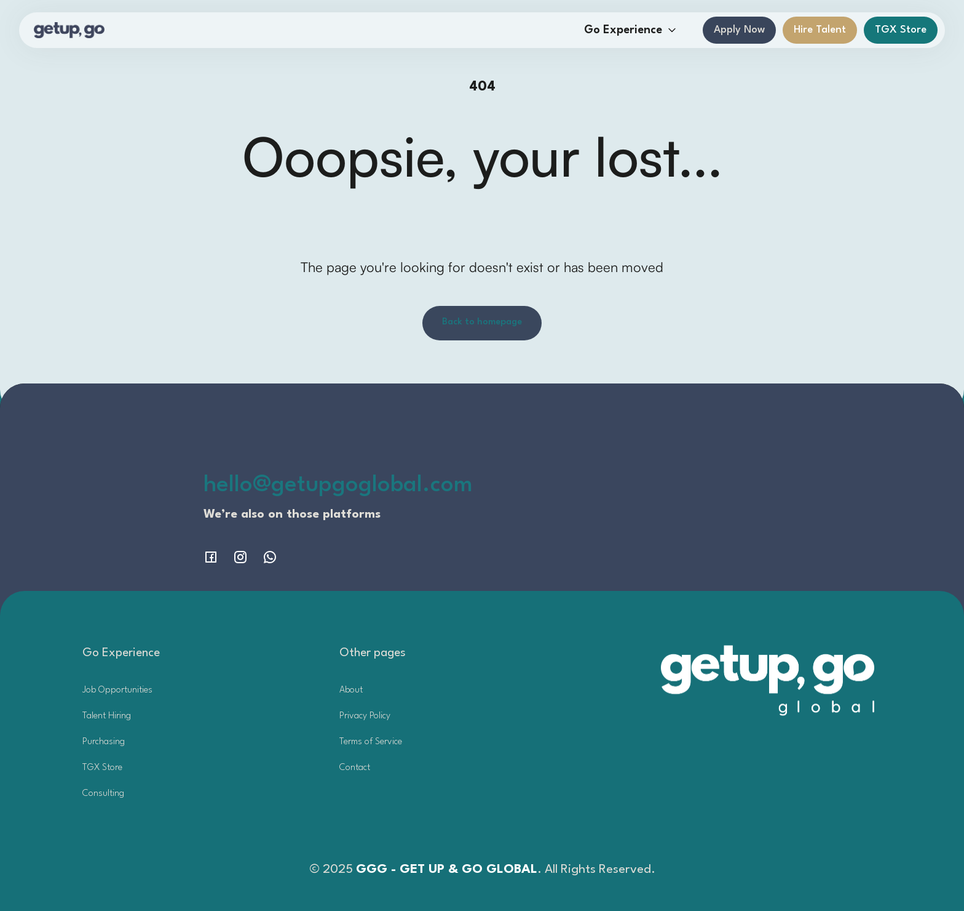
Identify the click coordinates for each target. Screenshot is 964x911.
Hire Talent (820, 30)
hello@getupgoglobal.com (338, 485)
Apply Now (739, 30)
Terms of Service (370, 742)
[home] (69, 30)
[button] (630, 30)
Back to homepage (482, 322)
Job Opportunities (117, 690)
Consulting (103, 793)
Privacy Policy (364, 716)
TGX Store (900, 30)
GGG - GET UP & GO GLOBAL (446, 870)
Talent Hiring (106, 716)
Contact (354, 768)
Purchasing (103, 742)
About (351, 690)
